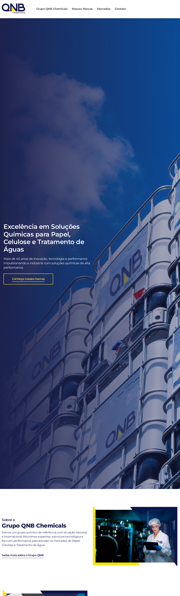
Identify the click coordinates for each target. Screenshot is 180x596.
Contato (120, 9)
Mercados (103, 9)
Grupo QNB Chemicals (52, 9)
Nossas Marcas (82, 9)
